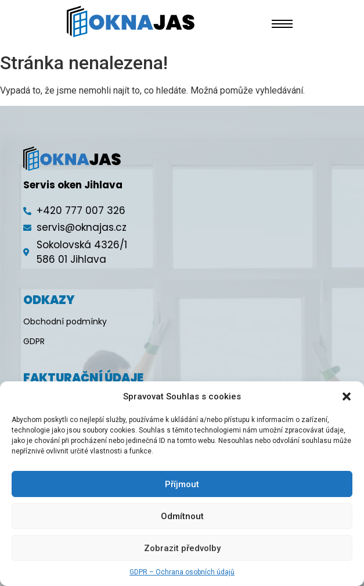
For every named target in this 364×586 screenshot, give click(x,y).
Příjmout (182, 484)
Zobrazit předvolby (182, 548)
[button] (346, 396)
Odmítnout (182, 516)
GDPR (34, 341)
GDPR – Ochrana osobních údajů (182, 572)
